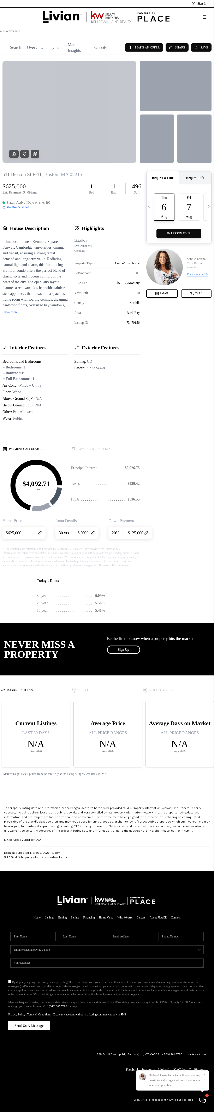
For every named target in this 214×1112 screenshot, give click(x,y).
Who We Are (124, 914)
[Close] (204, 1074)
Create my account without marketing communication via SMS (89, 1011)
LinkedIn (164, 1066)
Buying (62, 914)
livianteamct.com (196, 1050)
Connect (176, 914)
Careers (141, 914)
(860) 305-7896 (58, 1003)
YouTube (179, 1066)
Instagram (148, 1066)
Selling (75, 914)
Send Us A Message (29, 1022)
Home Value (106, 914)
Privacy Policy (16, 1011)
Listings (49, 914)
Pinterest (200, 1066)
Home (37, 914)
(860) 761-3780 (172, 1051)
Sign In (199, 4)
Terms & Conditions (39, 1011)
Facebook (132, 1066)
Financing (89, 914)
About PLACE (158, 914)
